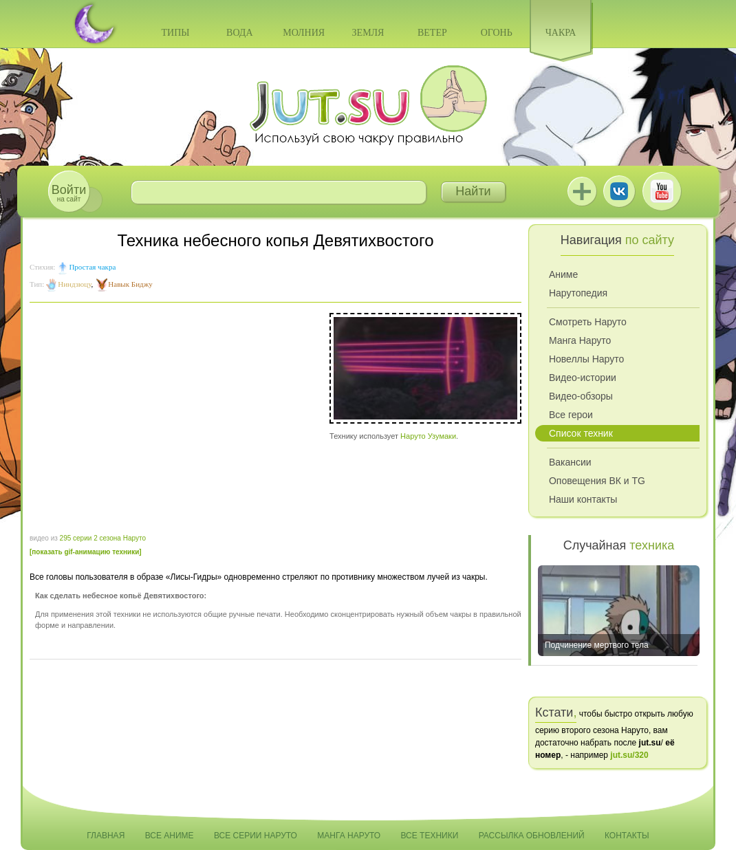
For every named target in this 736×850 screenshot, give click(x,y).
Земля (368, 33)
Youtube (661, 191)
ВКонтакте (619, 191)
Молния (304, 33)
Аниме (563, 274)
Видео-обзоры (581, 396)
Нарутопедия (578, 292)
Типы (175, 33)
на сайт (69, 193)
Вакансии (570, 462)
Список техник (581, 433)
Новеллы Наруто (586, 358)
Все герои (571, 414)
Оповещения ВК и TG (597, 480)
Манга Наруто (580, 340)
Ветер (432, 33)
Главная (106, 835)
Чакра (560, 33)
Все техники (429, 835)
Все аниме (169, 835)
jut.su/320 (629, 755)
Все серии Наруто (255, 835)
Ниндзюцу (74, 284)
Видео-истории (582, 377)
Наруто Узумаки (428, 436)
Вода (239, 33)
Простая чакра (92, 267)
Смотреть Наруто (588, 321)
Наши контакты (583, 499)
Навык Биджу (130, 284)
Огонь (496, 33)
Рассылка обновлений (532, 835)
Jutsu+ (581, 191)
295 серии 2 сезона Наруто (103, 538)
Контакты (627, 835)
